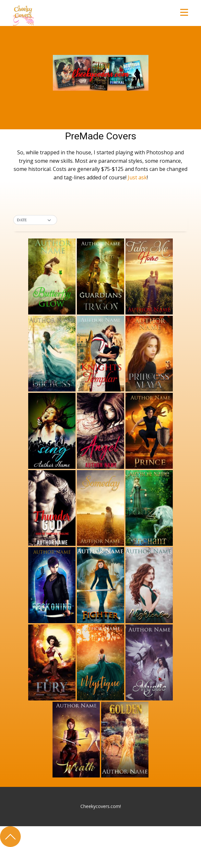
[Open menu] (184, 12)
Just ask (137, 177)
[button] (35, 220)
